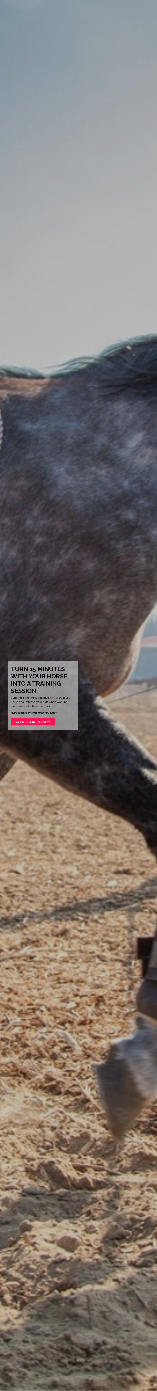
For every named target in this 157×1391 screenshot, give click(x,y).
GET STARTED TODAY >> (33, 721)
